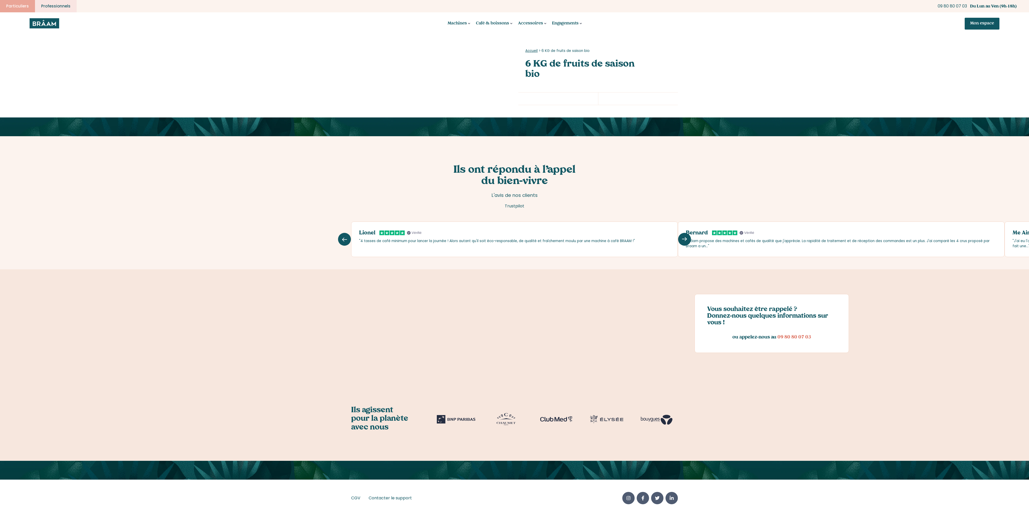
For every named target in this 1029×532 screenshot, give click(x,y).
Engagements (565, 23)
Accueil (531, 51)
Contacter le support (390, 499)
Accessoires (530, 23)
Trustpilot (514, 206)
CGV (355, 499)
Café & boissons (492, 23)
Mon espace (982, 23)
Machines (457, 23)
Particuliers (17, 6)
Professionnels (55, 6)
